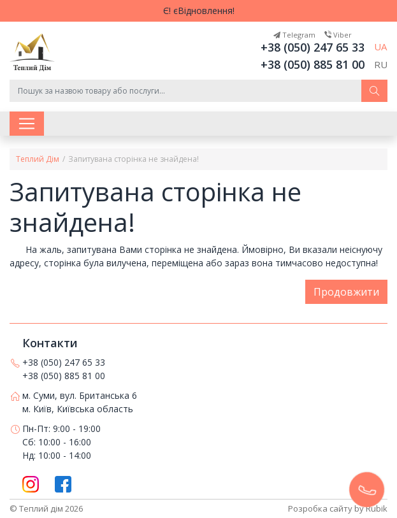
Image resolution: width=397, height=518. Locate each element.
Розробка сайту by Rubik (337, 508)
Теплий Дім (37, 159)
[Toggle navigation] (27, 124)
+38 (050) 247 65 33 (313, 47)
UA (380, 46)
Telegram (294, 35)
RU (380, 64)
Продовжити (346, 292)
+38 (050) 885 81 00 (313, 64)
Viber (338, 35)
